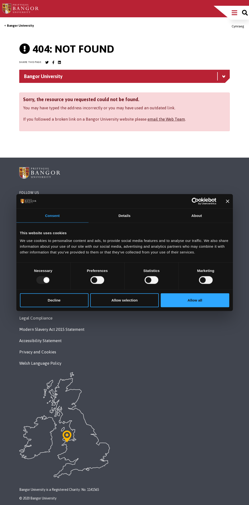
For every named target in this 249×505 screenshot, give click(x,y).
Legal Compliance (35, 318)
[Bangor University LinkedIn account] (59, 62)
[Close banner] (227, 201)
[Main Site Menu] (234, 13)
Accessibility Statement (40, 340)
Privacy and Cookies (37, 352)
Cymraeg (238, 26)
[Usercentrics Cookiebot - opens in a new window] (195, 201)
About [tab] (197, 216)
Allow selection (124, 300)
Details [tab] (125, 216)
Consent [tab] (52, 216)
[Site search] (245, 13)
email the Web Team (166, 119)
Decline (54, 300)
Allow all (195, 300)
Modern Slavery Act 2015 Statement (51, 329)
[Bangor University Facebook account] (53, 62)
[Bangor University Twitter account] (47, 62)
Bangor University (20, 25)
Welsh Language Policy (40, 363)
